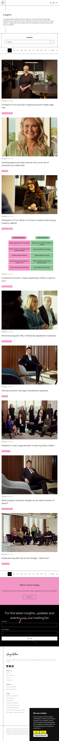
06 (29, 50)
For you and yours (11, 689)
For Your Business (11, 687)
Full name (4, 621)
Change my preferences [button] (40, 735)
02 (13, 50)
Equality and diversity (12, 703)
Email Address (5, 629)
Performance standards (12, 705)
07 (33, 50)
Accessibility (9, 700)
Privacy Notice (10, 698)
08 (37, 50)
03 (17, 50)
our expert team (24, 23)
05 (25, 50)
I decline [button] (43, 732)
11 (49, 50)
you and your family (43, 23)
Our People (9, 675)
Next (54, 50)
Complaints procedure (12, 707)
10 (45, 50)
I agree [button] (36, 732)
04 (21, 50)
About (8, 673)
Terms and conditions (12, 696)
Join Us (8, 678)
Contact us (9, 680)
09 (41, 50)
